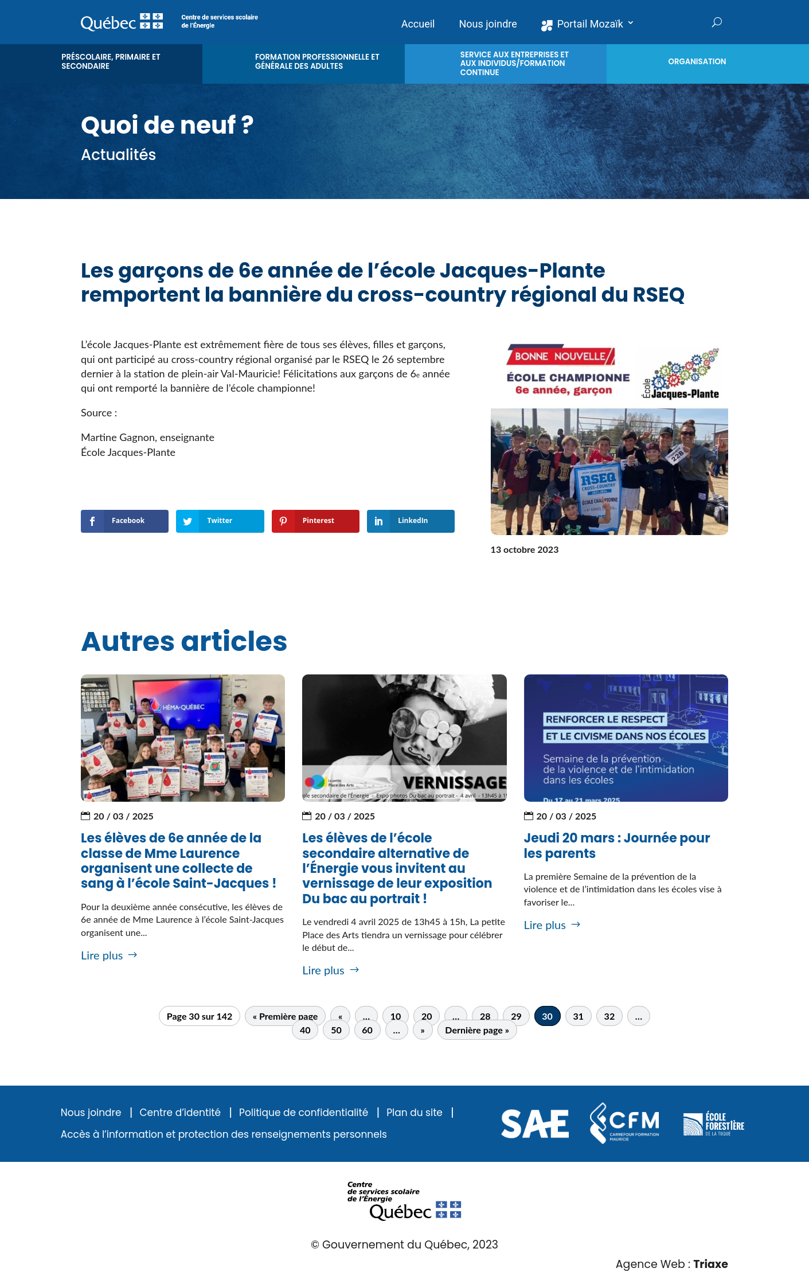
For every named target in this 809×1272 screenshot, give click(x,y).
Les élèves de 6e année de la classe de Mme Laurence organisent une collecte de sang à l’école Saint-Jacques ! (179, 860)
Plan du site (414, 1112)
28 (485, 1015)
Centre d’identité (180, 1112)
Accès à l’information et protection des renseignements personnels (224, 1134)
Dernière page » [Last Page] (477, 1029)
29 (516, 1015)
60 (367, 1029)
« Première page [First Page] (285, 1015)
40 (305, 1029)
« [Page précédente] (340, 1015)
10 (395, 1015)
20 (426, 1015)
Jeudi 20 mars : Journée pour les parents (617, 845)
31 (578, 1015)
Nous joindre (91, 1112)
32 (609, 1015)
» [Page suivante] (422, 1029)
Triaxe (710, 1264)
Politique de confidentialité (303, 1112)
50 (336, 1029)
